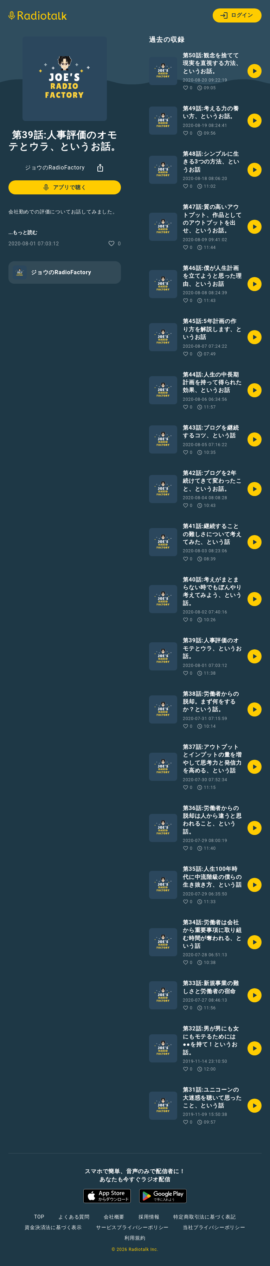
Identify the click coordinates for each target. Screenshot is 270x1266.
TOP (39, 1217)
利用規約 (134, 1238)
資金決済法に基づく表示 (53, 1227)
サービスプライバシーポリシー (132, 1227)
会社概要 (114, 1217)
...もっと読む (22, 232)
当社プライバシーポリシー (214, 1227)
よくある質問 (74, 1217)
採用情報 (149, 1217)
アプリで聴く (64, 187)
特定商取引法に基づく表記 (204, 1217)
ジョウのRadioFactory (55, 167)
